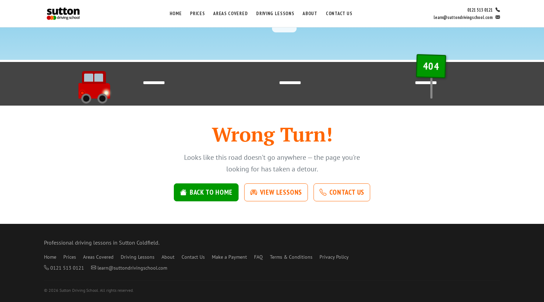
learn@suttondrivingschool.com (467, 17)
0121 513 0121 (483, 10)
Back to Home (206, 192)
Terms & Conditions (291, 257)
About (310, 13)
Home (176, 13)
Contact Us (339, 13)
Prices (197, 13)
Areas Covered (230, 13)
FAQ (258, 257)
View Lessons (276, 192)
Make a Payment (229, 257)
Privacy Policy (334, 257)
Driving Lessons (275, 13)
